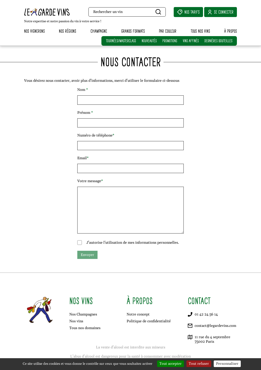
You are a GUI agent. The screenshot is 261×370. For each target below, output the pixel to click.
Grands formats (133, 31)
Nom (82, 89)
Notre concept (138, 314)
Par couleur (167, 31)
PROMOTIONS (169, 41)
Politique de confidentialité (149, 321)
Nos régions (67, 31)
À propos (230, 31)
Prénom (85, 112)
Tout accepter (170, 363)
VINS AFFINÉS (191, 41)
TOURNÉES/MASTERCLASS (121, 41)
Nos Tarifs (188, 12)
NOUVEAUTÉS (149, 41)
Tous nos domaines (84, 328)
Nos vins (76, 321)
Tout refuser (199, 363)
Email (83, 158)
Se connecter (220, 12)
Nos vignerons (34, 31)
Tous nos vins (200, 31)
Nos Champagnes (83, 314)
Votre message (90, 181)
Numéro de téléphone (95, 135)
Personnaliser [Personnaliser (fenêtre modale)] (227, 363)
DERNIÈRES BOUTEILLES (218, 41)
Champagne (98, 31)
